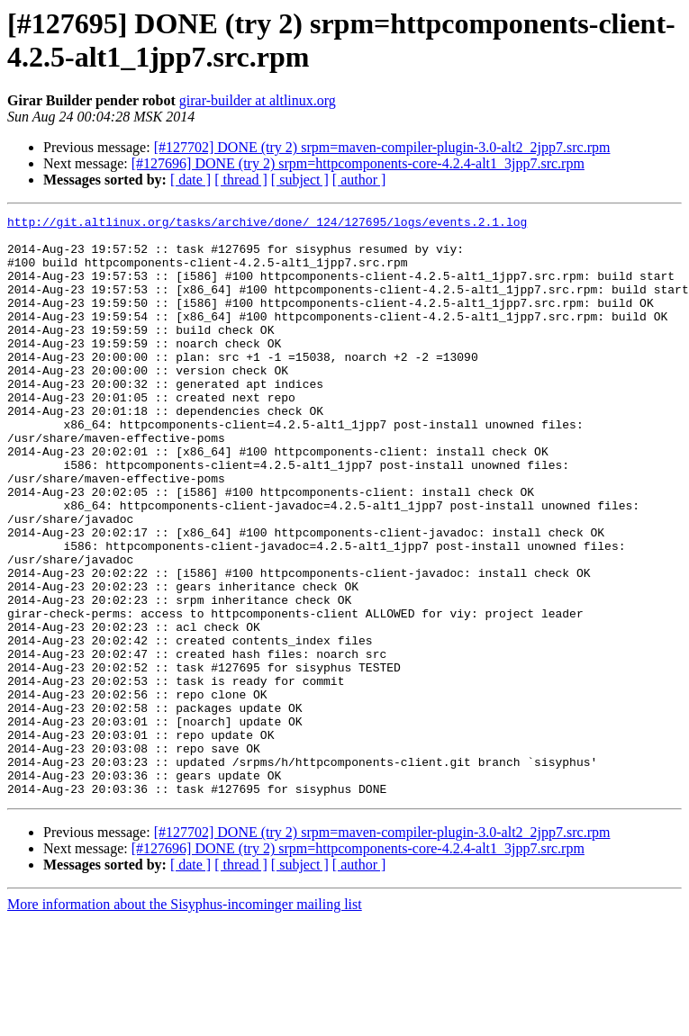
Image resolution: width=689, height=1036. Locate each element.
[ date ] (190, 179)
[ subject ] (300, 179)
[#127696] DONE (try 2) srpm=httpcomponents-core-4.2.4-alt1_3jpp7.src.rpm (358, 163)
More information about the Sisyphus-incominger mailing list (184, 1020)
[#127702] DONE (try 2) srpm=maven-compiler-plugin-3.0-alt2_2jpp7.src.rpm (382, 147)
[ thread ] (240, 179)
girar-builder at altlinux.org (257, 100)
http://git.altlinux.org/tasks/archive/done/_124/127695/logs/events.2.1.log (267, 224)
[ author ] (359, 179)
